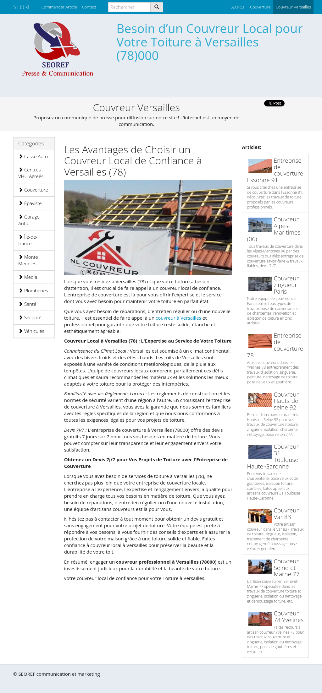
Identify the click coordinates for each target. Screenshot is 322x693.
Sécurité (30, 317)
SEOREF (23, 7)
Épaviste (30, 203)
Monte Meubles (28, 260)
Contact (89, 7)
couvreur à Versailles (179, 318)
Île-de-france (27, 240)
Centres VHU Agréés (30, 172)
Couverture (33, 190)
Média (27, 277)
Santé (27, 304)
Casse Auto (33, 156)
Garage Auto (29, 220)
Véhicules (31, 331)
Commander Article (59, 7)
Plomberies (33, 290)
